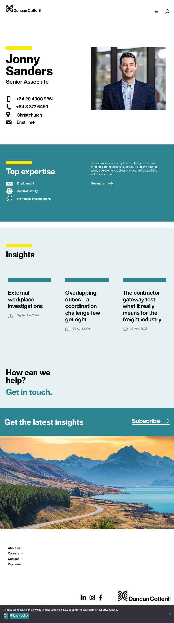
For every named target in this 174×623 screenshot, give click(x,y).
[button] (102, 183)
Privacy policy (19, 615)
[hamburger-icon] (156, 12)
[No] (169, 613)
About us (14, 548)
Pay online (14, 564)
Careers (15, 553)
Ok (6, 615)
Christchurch (29, 115)
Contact (15, 558)
